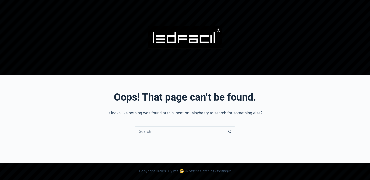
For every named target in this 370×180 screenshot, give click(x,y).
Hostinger (223, 171)
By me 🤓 (176, 171)
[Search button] (230, 131)
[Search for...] (180, 131)
